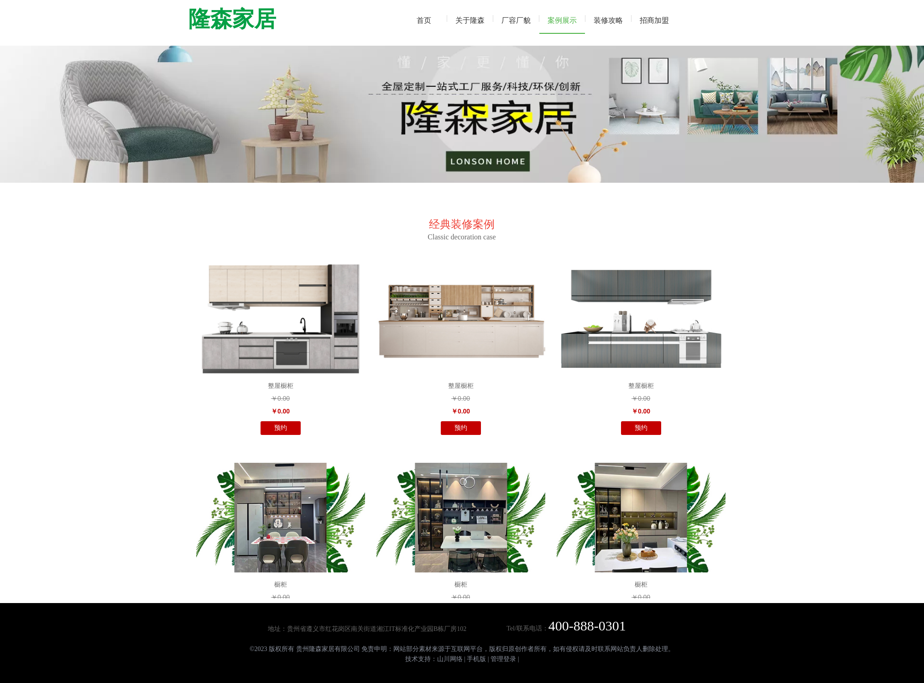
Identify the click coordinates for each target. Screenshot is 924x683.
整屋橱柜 (280, 385)
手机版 (476, 659)
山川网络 (450, 659)
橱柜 (280, 584)
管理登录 (503, 659)
